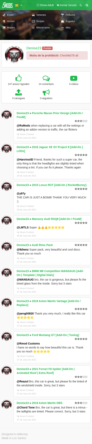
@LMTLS (23, 227)
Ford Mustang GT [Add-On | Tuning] (55, 335)
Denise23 (33, 48)
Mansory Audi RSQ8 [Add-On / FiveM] (56, 219)
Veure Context (25, 134)
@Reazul (22, 381)
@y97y (21, 193)
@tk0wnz (23, 249)
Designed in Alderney (15, 434)
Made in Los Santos (14, 438)
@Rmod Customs (28, 343)
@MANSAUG (25, 279)
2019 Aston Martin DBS (47, 403)
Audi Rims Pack (42, 245)
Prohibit (47, 48)
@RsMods (23, 125)
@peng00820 (25, 313)
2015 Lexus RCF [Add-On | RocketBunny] (59, 185)
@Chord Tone (26, 407)
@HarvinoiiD (25, 159)
